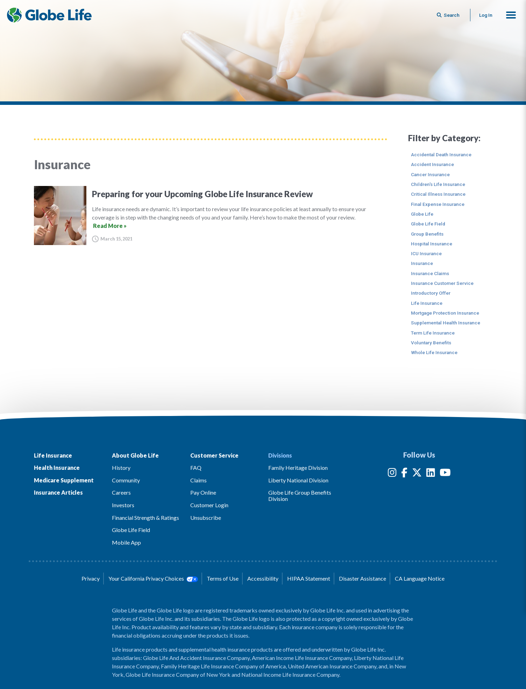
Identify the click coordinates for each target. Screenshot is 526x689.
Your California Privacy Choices (153, 578)
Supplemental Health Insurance (445, 322)
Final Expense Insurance (437, 204)
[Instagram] (392, 474)
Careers (121, 492)
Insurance (422, 263)
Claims (198, 480)
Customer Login (209, 505)
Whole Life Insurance (434, 352)
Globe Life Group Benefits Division (299, 495)
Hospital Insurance (431, 243)
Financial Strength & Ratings (145, 517)
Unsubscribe (205, 517)
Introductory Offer (430, 293)
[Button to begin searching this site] (449, 15)
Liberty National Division (298, 480)
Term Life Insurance (433, 333)
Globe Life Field (428, 224)
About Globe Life (135, 455)
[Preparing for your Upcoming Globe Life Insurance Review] (210, 215)
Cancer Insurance (430, 174)
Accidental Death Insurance (441, 154)
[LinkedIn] (430, 474)
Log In (485, 15)
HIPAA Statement (308, 578)
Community (126, 480)
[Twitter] (417, 474)
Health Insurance (57, 467)
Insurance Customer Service (442, 283)
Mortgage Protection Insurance (445, 313)
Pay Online (203, 492)
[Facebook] (404, 474)
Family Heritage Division (298, 467)
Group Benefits (427, 234)
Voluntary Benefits (431, 342)
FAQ (195, 467)
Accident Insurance (432, 164)
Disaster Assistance (362, 578)
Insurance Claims (430, 273)
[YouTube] (445, 474)
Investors (123, 505)
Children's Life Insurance (438, 184)
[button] (511, 15)
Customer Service (214, 455)
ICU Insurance (426, 253)
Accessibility (262, 578)
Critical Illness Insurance (438, 194)
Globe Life (422, 214)
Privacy (90, 578)
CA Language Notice (420, 578)
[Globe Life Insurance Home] (49, 15)
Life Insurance (426, 303)
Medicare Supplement (64, 480)
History (121, 467)
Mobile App (126, 542)
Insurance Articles (58, 492)
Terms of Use (223, 578)
